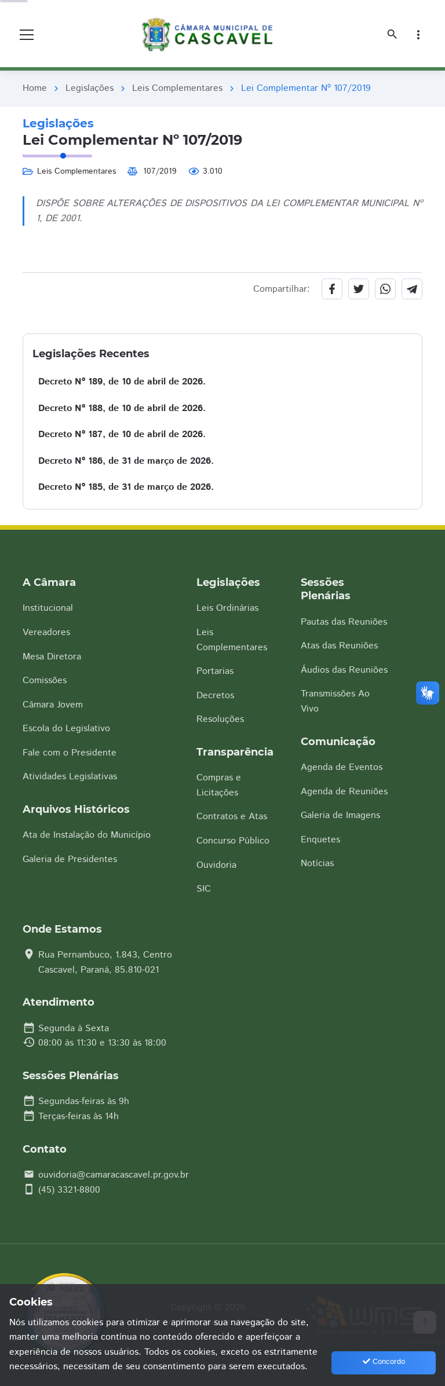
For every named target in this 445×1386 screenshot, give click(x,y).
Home (35, 88)
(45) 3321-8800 (69, 1190)
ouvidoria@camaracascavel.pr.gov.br (113, 1175)
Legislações (89, 88)
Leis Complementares (177, 88)
